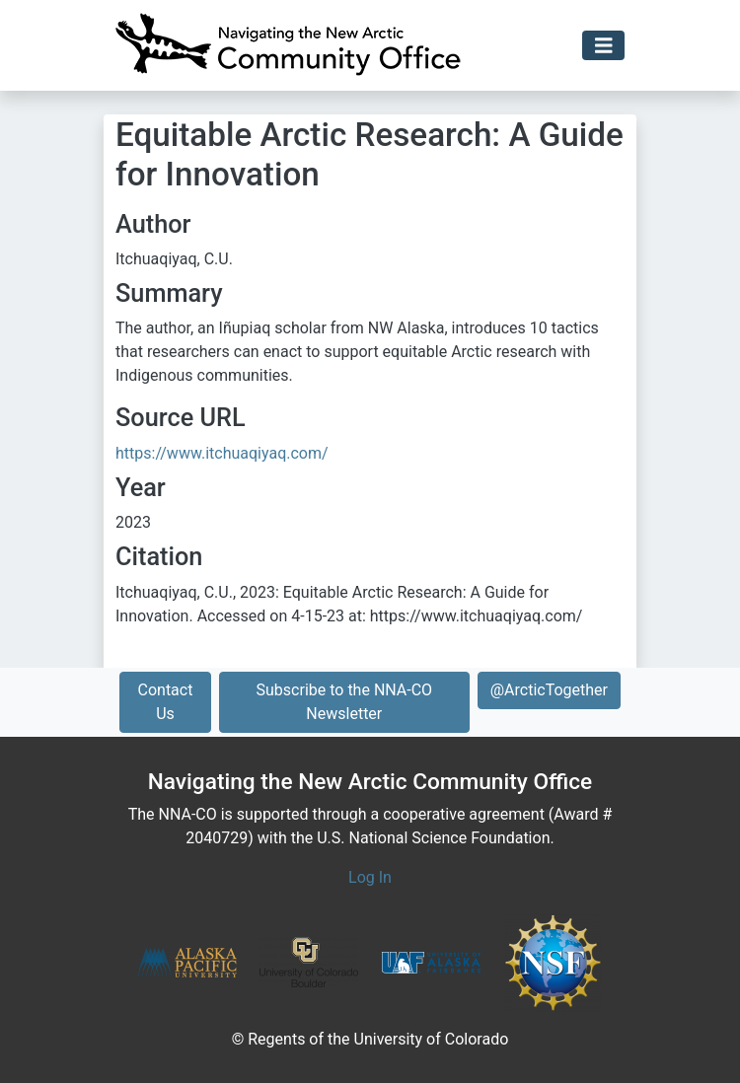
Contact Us (165, 702)
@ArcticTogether (549, 690)
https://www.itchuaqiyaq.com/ (222, 453)
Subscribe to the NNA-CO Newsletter (345, 702)
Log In (370, 877)
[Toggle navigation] (604, 46)
